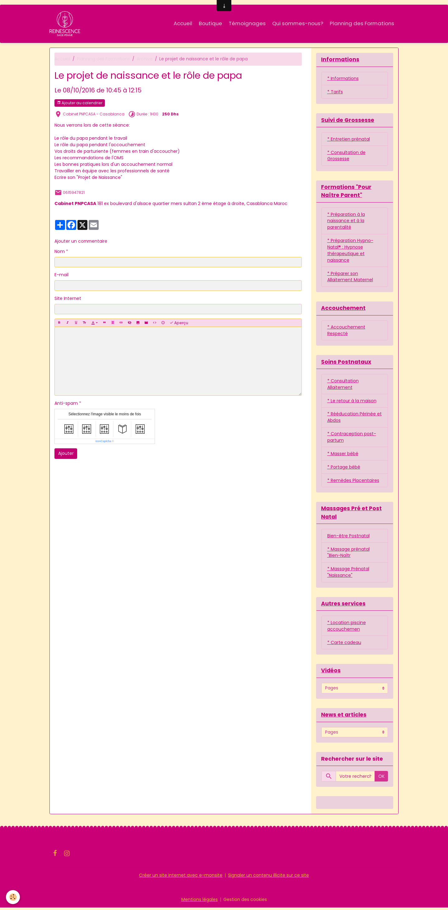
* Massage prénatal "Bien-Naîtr (348, 554)
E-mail (61, 275)
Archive (145, 59)
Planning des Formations (362, 23)
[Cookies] (13, 897)
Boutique (210, 23)
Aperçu (179, 322)
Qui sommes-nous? (297, 23)
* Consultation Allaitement (343, 385)
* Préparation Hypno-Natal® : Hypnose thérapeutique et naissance (350, 251)
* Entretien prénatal (348, 139)
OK (381, 778)
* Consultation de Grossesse (346, 156)
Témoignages (247, 23)
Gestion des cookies (245, 902)
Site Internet (67, 298)
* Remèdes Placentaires (353, 482)
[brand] (66, 23)
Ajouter (66, 453)
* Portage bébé (343, 468)
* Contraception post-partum (351, 438)
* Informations (343, 79)
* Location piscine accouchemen (346, 628)
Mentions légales (199, 902)
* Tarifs (335, 92)
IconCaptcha (103, 441)
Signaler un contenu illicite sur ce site (268, 878)
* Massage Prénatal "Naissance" (348, 574)
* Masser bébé (342, 455)
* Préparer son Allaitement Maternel (350, 277)
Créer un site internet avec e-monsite (180, 878)
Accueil (183, 23)
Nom (59, 251)
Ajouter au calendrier (79, 103)
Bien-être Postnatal (348, 537)
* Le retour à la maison (351, 402)
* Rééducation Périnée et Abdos (354, 418)
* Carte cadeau (344, 645)
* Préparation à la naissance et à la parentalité (346, 221)
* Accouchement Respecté (346, 331)
